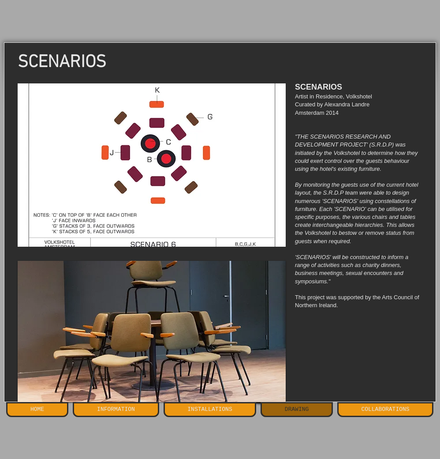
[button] (152, 165)
